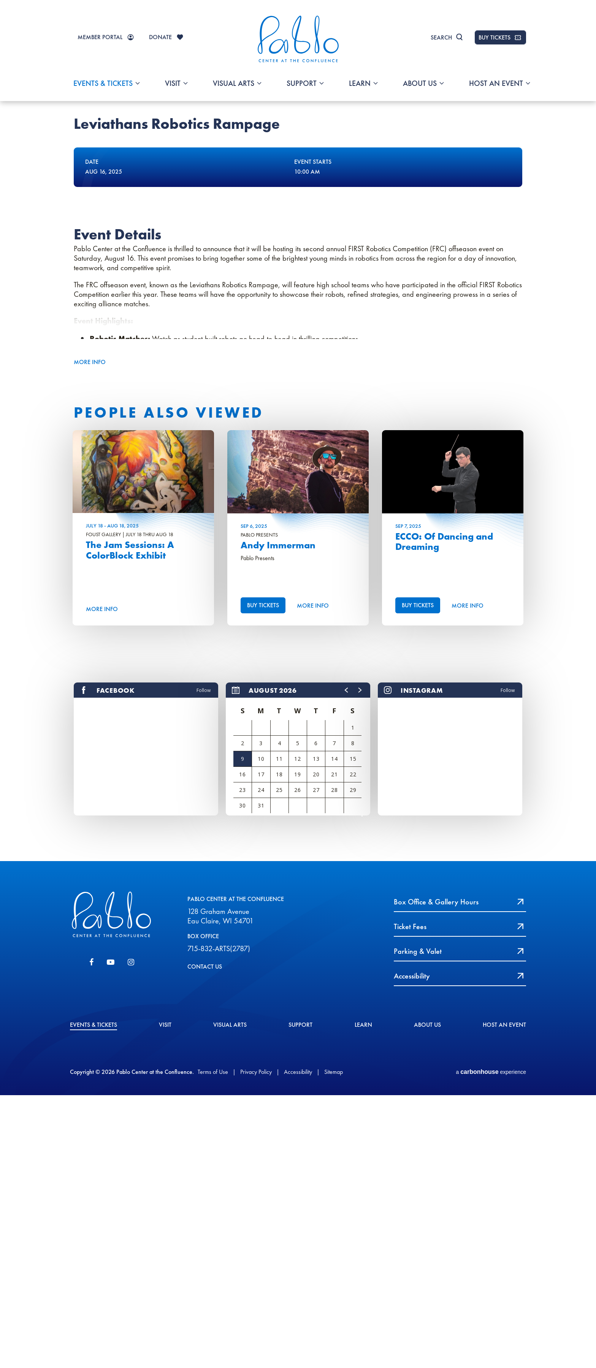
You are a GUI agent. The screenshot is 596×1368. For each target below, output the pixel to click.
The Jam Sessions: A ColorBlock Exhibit (130, 823)
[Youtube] (110, 1235)
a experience (491, 1344)
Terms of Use (213, 1345)
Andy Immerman (278, 818)
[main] (298, 617)
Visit (173, 83)
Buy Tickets (263, 878)
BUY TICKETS (494, 37)
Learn (360, 83)
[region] (298, 1021)
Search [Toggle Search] (441, 37)
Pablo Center (298, 38)
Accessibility (298, 1345)
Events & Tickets (103, 83)
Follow (204, 963)
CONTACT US (204, 1239)
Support (302, 83)
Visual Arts (233, 83)
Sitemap (333, 1345)
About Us (420, 83)
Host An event (496, 83)
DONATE (160, 37)
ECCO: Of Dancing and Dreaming (444, 814)
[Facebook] (91, 1235)
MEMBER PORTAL (100, 37)
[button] (347, 963)
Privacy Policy (256, 1345)
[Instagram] (131, 1235)
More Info (90, 635)
